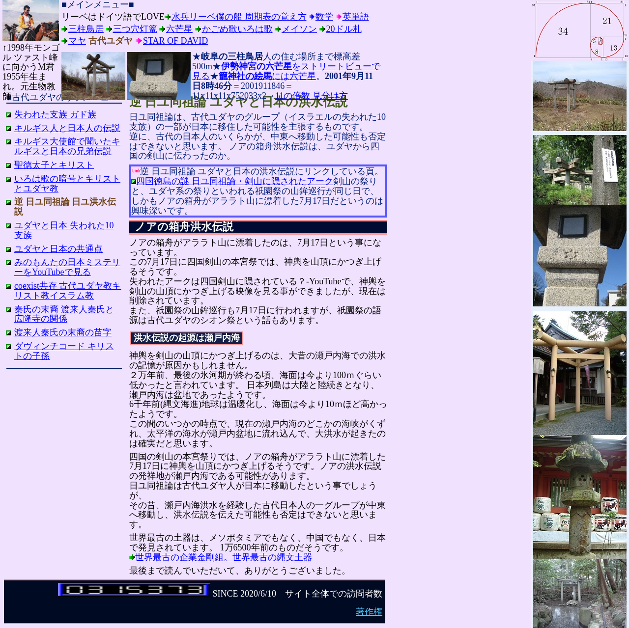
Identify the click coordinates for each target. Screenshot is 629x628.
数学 (324, 17)
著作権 (369, 612)
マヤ (77, 41)
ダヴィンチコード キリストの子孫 (64, 351)
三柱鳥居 (86, 29)
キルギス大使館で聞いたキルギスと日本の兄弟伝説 (67, 146)
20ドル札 (344, 29)
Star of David (175, 41)
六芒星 (179, 29)
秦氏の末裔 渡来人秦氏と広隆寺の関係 (64, 314)
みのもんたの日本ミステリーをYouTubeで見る (67, 267)
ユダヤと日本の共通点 (58, 249)
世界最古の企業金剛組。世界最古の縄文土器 (223, 557)
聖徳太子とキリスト (54, 165)
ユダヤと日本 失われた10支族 (64, 230)
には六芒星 (267, 76)
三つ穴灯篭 (135, 29)
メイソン (299, 29)
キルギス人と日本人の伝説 (67, 128)
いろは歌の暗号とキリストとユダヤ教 (67, 183)
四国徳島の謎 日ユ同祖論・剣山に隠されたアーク (234, 181)
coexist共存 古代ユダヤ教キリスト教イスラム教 (67, 290)
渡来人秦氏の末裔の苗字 (63, 332)
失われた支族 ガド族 (55, 114)
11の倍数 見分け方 (311, 96)
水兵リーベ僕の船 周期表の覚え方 (239, 17)
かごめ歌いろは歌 (237, 29)
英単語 (356, 17)
